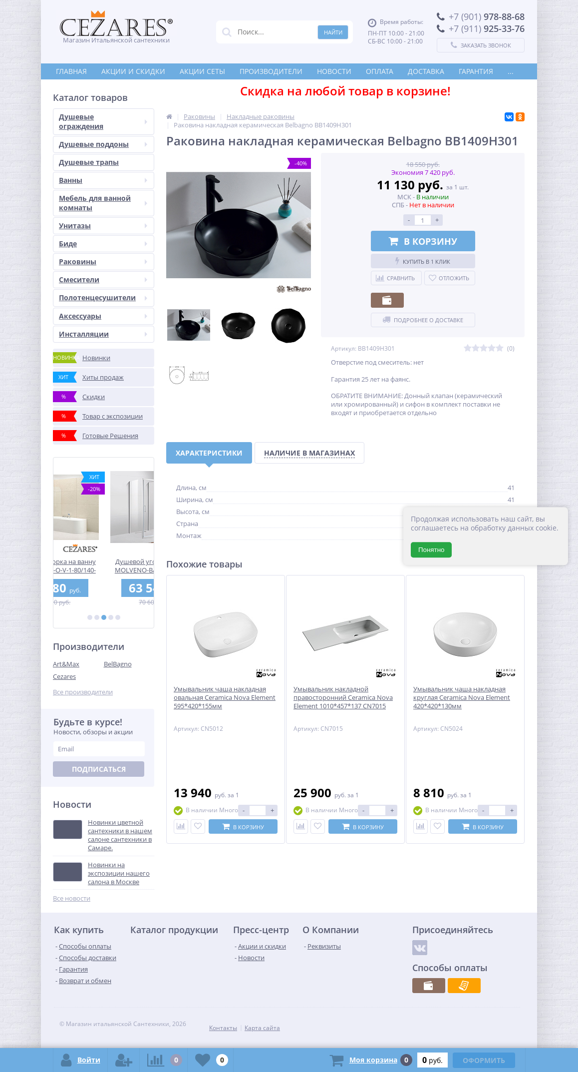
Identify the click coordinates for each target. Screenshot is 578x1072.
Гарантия (476, 71)
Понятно (431, 549)
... (511, 71)
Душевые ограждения (103, 121)
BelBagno (118, 663)
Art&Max (66, 663)
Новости (334, 71)
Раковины (103, 261)
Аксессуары (103, 316)
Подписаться (99, 769)
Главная (71, 71)
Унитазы (103, 225)
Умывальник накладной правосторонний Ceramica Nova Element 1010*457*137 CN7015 (343, 697)
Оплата (379, 71)
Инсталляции (103, 334)
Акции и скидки (133, 71)
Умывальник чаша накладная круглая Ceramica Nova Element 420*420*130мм (461, 697)
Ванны (103, 180)
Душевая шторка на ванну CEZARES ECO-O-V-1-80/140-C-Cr (103, 565)
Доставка (426, 71)
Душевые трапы (89, 162)
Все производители (83, 692)
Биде (103, 243)
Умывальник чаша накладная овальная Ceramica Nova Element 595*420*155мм (225, 697)
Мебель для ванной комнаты (103, 202)
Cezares (64, 676)
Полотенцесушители (103, 297)
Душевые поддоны (103, 144)
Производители (271, 71)
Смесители (103, 279)
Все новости (71, 898)
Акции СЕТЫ (202, 71)
